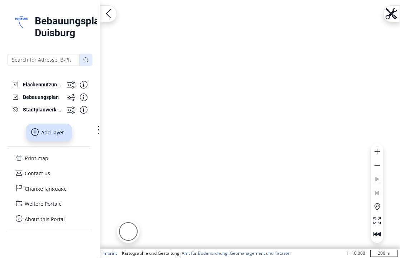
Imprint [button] (110, 253)
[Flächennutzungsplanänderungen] (42, 85)
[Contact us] (49, 173)
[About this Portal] (49, 219)
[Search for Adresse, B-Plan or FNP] (44, 60)
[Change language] (49, 188)
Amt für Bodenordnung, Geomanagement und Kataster (236, 253)
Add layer (47, 132)
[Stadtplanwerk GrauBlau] (42, 110)
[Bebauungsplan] (41, 97)
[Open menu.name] (108, 13)
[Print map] (49, 158)
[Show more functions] (71, 84)
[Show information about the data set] (83, 84)
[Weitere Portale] (49, 203)
